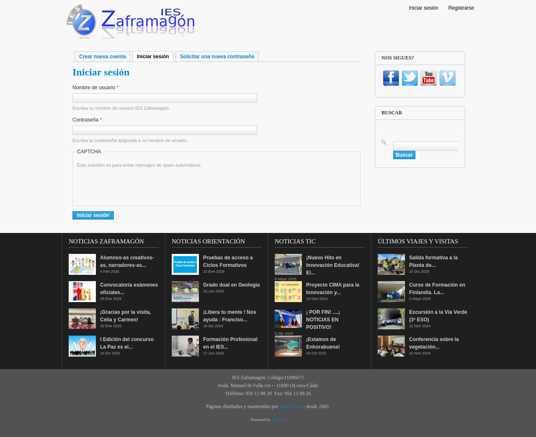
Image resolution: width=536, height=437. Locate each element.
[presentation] (140, 185)
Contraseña (87, 120)
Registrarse (461, 8)
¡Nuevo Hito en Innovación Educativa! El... (332, 265)
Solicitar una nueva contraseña (217, 56)
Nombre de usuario (95, 88)
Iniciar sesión (423, 8)
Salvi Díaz (289, 406)
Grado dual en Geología (231, 285)
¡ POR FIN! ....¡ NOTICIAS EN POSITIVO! (323, 319)
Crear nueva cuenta (102, 56)
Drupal (278, 419)
